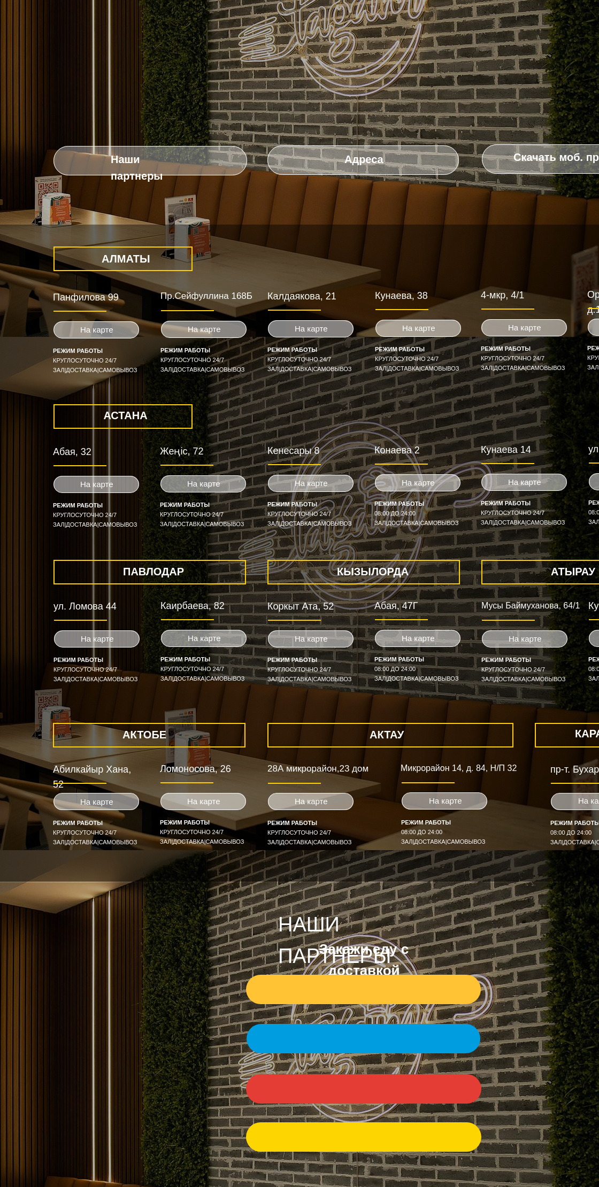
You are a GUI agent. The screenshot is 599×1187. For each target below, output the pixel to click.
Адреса (363, 159)
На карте (311, 328)
